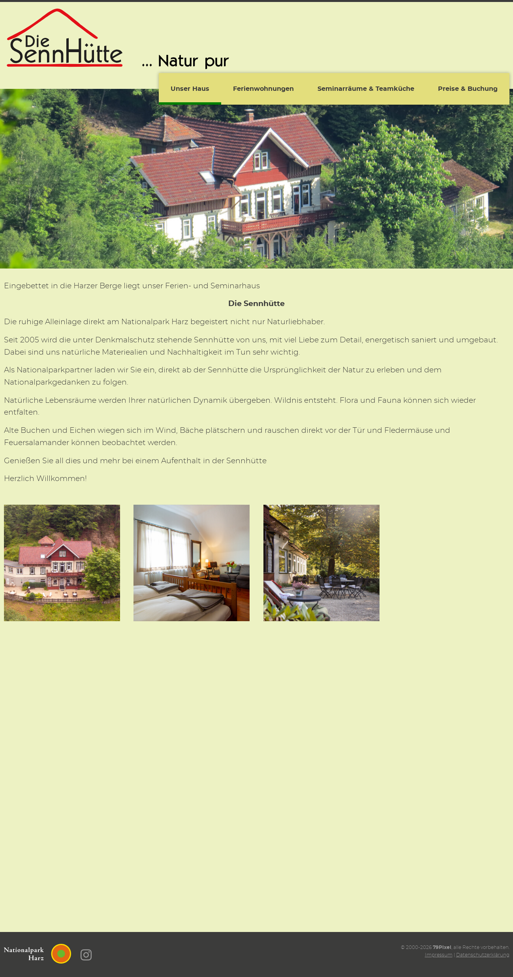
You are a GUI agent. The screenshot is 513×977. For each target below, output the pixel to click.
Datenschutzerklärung (482, 955)
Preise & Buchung (468, 89)
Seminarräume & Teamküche (366, 89)
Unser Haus (190, 89)
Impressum (439, 955)
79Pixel (442, 947)
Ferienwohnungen (263, 89)
